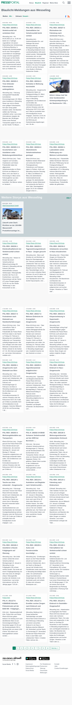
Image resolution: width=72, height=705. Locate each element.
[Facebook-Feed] (65, 16)
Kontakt (56, 678)
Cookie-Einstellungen (61, 683)
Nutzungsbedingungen (33, 681)
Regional (45, 3)
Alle (68, 202)
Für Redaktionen (45, 678)
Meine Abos (54, 3)
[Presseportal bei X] (14, 679)
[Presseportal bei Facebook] (12, 679)
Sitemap (42, 683)
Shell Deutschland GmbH (11, 210)
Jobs (56, 681)
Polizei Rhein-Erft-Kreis (10, 25)
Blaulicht (38, 3)
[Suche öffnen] (63, 2)
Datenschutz (30, 683)
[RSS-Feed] (68, 16)
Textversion (43, 681)
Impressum (29, 678)
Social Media (30, 685)
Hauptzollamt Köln (55, 82)
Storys (31, 3)
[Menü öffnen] (69, 2)
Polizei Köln (30, 439)
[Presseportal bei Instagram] (17, 678)
